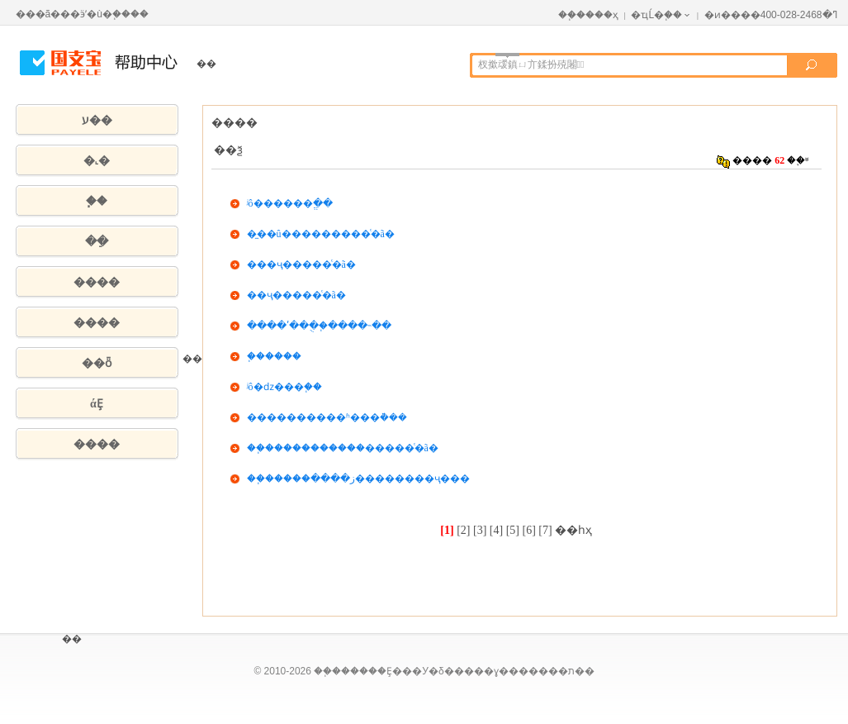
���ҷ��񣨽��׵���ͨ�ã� (301, 264)
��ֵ (96, 242)
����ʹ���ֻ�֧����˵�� (319, 325)
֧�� (96, 201)
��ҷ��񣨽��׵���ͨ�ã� (296, 295)
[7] (545, 530)
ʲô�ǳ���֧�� (284, 387)
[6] (529, 530)
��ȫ (96, 363)
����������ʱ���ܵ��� (327, 417)
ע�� (97, 120)
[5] (512, 530)
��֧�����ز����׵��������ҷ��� (358, 478)
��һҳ (573, 530)
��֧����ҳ (588, 15)
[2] (463, 530)
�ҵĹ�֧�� (661, 15)
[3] (479, 530)
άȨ (96, 404)
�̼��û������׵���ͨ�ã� (321, 234)
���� (96, 282)
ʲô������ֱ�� (290, 203)
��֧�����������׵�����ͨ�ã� (342, 448)
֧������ (274, 356)
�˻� (96, 161)
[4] (496, 530)
